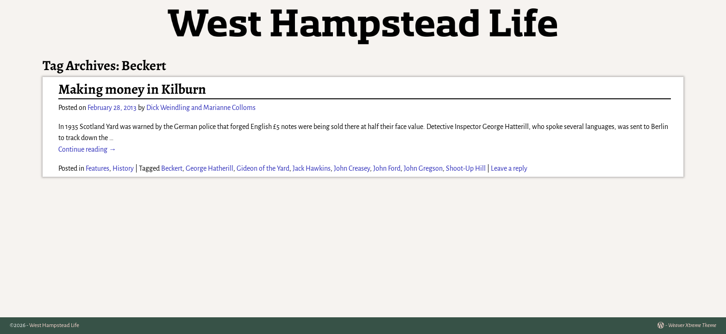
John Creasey (352, 168)
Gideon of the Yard (263, 168)
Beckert (171, 168)
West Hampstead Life (54, 325)
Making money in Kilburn (132, 89)
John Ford (387, 168)
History (123, 168)
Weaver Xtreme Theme (692, 325)
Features (97, 168)
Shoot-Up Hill (466, 168)
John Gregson (423, 168)
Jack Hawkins (312, 168)
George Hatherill (209, 168)
